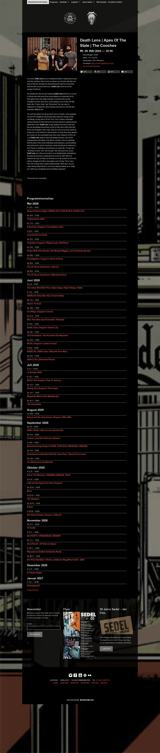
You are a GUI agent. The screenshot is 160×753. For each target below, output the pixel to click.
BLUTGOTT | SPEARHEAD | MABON (44, 536)
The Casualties (34, 404)
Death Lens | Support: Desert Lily (42, 327)
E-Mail (29, 624)
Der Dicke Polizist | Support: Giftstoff (44, 515)
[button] (86, 71)
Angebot (75, 2)
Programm (54, 2)
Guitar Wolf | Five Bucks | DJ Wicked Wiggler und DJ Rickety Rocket (58, 251)
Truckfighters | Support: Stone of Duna (45, 259)
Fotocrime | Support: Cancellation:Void (45, 227)
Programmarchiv (33, 590)
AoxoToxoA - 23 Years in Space (41, 544)
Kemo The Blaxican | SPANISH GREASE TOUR (48, 475)
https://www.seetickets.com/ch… (103, 63)
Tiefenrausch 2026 (35, 219)
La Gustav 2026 (34, 372)
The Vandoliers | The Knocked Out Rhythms (47, 335)
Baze (29, 491)
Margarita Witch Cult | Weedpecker (43, 396)
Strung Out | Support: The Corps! (42, 388)
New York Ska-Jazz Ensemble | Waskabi (45, 319)
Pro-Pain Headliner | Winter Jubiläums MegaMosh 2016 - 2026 (55, 559)
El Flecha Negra (34, 572)
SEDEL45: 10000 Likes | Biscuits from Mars (47, 351)
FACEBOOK (74, 683)
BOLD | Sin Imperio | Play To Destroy (44, 380)
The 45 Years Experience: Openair (43, 267)
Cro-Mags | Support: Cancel (40, 311)
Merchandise (102, 2)
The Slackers (33, 499)
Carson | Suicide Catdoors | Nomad (43, 438)
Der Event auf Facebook (91, 66)
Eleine (30, 507)
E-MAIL (55, 683)
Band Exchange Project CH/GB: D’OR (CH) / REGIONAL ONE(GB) (57, 446)
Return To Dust (34, 303)
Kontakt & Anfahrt (115, 2)
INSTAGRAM (85, 683)
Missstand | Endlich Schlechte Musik (44, 551)
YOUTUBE (95, 683)
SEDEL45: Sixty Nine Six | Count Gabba (45, 295)
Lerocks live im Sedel (37, 235)
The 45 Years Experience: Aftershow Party (46, 275)
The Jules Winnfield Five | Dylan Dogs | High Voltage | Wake (55, 287)
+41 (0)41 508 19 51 (103, 680)
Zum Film (106, 649)
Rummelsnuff (33, 585)
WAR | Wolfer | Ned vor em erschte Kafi (45, 430)
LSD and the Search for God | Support (44, 483)
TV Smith (31, 528)
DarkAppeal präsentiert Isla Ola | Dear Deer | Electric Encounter (56, 454)
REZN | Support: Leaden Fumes (42, 343)
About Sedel (88, 2)
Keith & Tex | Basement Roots (41, 359)
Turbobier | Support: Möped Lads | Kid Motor (48, 243)
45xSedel (64, 2)
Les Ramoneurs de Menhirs (40, 462)
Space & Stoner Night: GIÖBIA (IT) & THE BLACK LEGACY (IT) (55, 211)
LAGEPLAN (64, 683)
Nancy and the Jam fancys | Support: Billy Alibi (49, 417)
